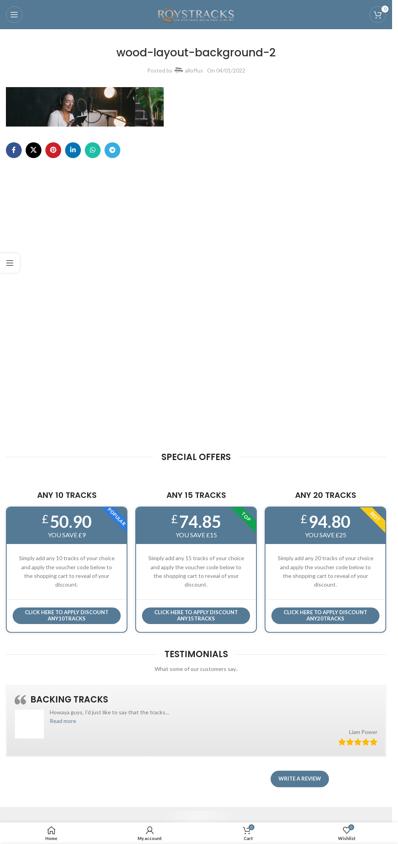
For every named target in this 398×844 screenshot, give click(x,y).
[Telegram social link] (112, 150)
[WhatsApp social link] (93, 150)
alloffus (194, 70)
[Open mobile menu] (14, 14)
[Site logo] (196, 14)
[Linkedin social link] (73, 150)
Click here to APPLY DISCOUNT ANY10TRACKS (66, 615)
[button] (63, 720)
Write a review (299, 778)
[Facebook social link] (14, 150)
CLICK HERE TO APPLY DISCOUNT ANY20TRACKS (325, 615)
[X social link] (33, 150)
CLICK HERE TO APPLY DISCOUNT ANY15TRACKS (196, 615)
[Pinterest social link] (53, 150)
